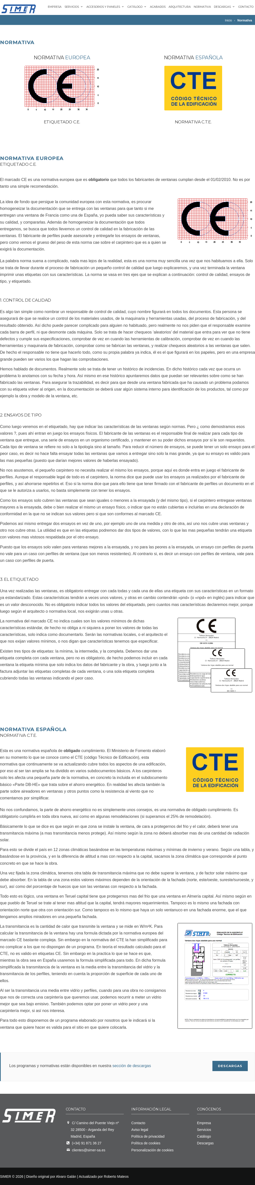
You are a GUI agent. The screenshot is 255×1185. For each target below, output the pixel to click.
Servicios (73, 6)
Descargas (224, 6)
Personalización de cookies (152, 1150)
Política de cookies (145, 1143)
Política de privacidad (147, 1136)
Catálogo (137, 6)
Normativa (202, 6)
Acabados (158, 6)
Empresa (55, 6)
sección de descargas (131, 1065)
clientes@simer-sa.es (88, 1150)
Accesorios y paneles (105, 6)
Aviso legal (139, 1130)
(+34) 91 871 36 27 (87, 1143)
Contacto (246, 6)
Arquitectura (180, 6)
